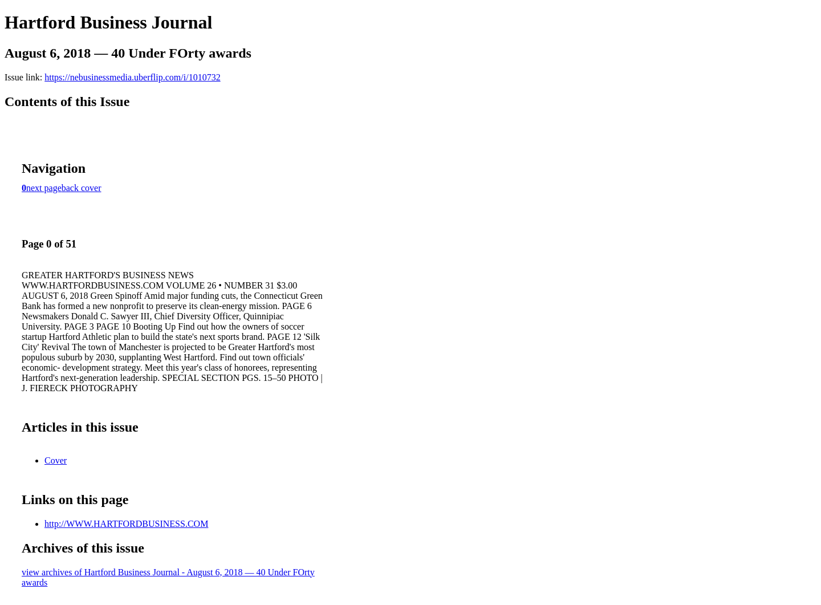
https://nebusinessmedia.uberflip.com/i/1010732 (132, 77)
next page (44, 188)
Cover (55, 460)
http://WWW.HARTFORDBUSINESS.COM (126, 524)
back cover (81, 188)
